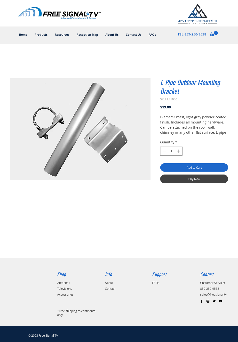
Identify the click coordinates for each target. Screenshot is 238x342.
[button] (214, 33)
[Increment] (179, 151)
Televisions (64, 288)
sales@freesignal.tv (213, 294)
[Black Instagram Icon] (208, 301)
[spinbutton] (171, 151)
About (109, 283)
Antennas (63, 283)
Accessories (65, 294)
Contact (110, 288)
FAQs (155, 283)
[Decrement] (164, 151)
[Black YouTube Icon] (220, 301)
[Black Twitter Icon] (214, 301)
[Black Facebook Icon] (202, 301)
